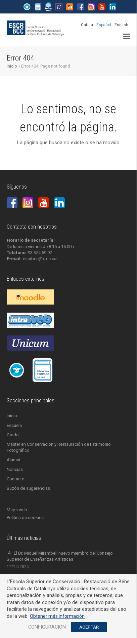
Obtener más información (57, 616)
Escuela (14, 425)
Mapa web (17, 509)
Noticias (15, 469)
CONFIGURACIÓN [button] (47, 627)
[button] (126, 37)
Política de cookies (25, 517)
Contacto (16, 478)
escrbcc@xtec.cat (40, 258)
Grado (13, 434)
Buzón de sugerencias (28, 488)
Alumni (13, 459)
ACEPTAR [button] (89, 627)
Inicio (12, 66)
